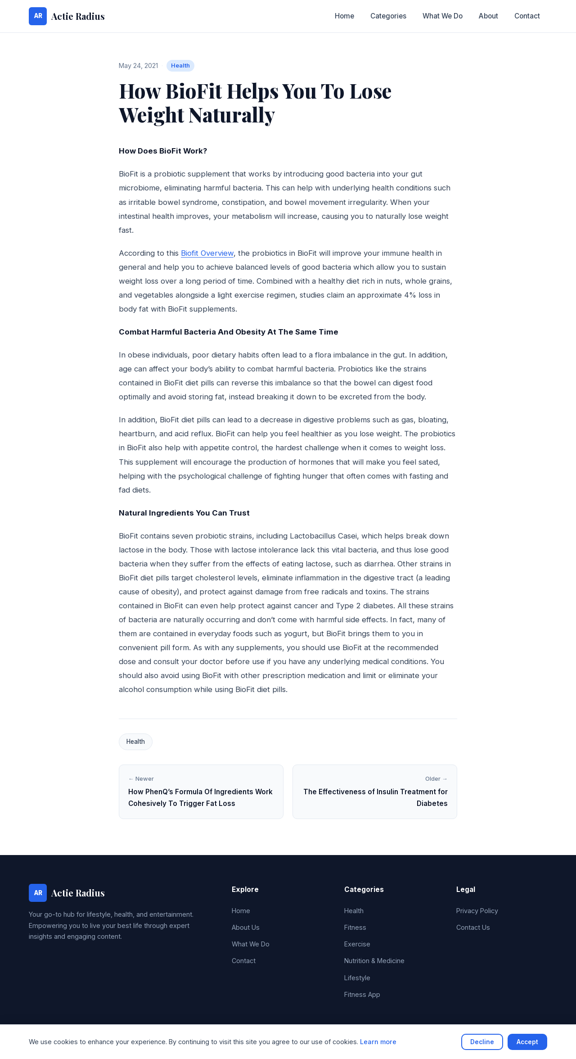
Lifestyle (357, 978)
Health (180, 65)
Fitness (355, 927)
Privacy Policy (477, 910)
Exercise (357, 944)
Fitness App (362, 994)
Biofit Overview (207, 253)
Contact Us (473, 927)
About (488, 16)
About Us (246, 927)
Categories (388, 16)
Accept (527, 1041)
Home (344, 16)
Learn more (378, 1041)
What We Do (443, 16)
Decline (482, 1041)
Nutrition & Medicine (374, 960)
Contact (527, 16)
